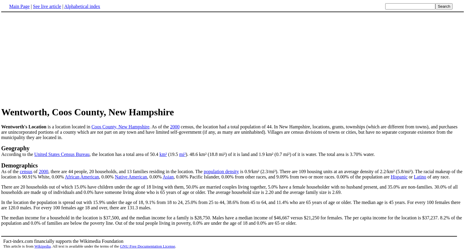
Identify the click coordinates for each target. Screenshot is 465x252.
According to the (17, 154)
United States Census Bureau (62, 154)
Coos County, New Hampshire (120, 126)
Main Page (19, 6)
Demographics (19, 165)
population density (221, 171)
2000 (175, 126)
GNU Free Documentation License (147, 246)
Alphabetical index (82, 6)
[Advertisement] (51, 59)
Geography (15, 148)
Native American (131, 176)
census (26, 171)
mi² (182, 154)
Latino (420, 176)
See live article (47, 6)
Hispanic (399, 176)
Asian (168, 176)
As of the (10, 171)
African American (82, 176)
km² (163, 154)
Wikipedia (42, 246)
